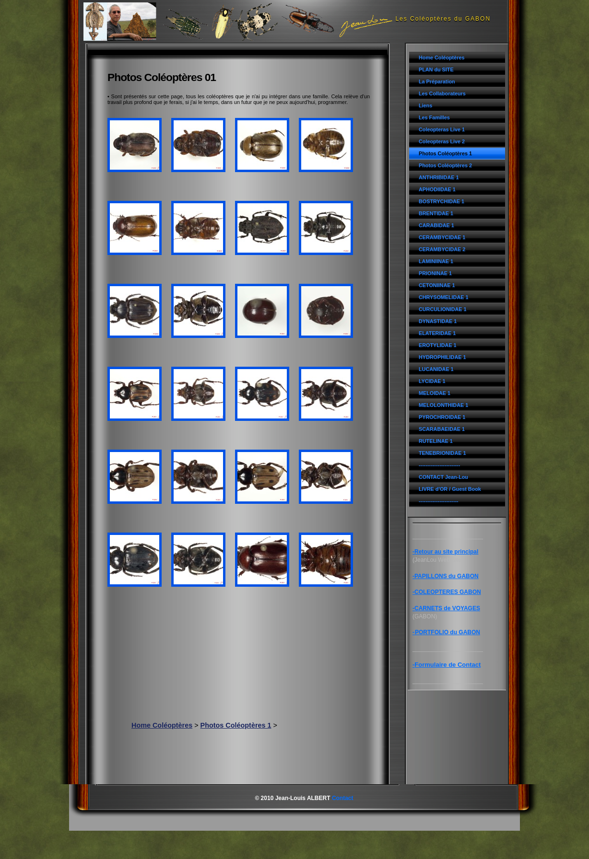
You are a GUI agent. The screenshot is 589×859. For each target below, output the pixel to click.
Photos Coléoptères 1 (445, 153)
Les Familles (434, 117)
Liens (425, 105)
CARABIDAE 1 (436, 225)
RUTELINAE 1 (436, 441)
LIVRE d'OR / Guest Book (450, 489)
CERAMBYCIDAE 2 (442, 249)
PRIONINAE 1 (435, 273)
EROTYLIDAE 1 (438, 345)
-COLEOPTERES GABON (446, 592)
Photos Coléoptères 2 (445, 165)
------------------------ (439, 465)
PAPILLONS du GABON (446, 576)
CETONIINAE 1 (437, 285)
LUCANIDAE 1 (436, 369)
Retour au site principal (446, 551)
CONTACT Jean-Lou (443, 477)
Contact (342, 798)
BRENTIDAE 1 (436, 213)
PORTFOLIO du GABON (447, 632)
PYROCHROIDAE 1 (442, 417)
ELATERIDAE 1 (437, 333)
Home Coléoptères (441, 57)
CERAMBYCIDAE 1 (442, 237)
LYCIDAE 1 (432, 381)
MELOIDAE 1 (434, 393)
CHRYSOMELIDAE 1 (443, 297)
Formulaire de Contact (447, 664)
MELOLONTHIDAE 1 (443, 405)
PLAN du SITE (436, 69)
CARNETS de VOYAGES (447, 608)
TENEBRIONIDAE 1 (442, 453)
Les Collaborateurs (442, 93)
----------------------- (439, 501)
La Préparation (437, 81)
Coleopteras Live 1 (442, 129)
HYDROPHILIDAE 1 (442, 357)
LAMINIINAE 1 (436, 261)
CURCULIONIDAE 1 (443, 309)
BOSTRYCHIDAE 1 (441, 201)
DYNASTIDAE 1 (438, 321)
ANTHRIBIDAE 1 (439, 177)
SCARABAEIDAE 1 (442, 429)
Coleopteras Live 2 (442, 141)
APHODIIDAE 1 (437, 189)
